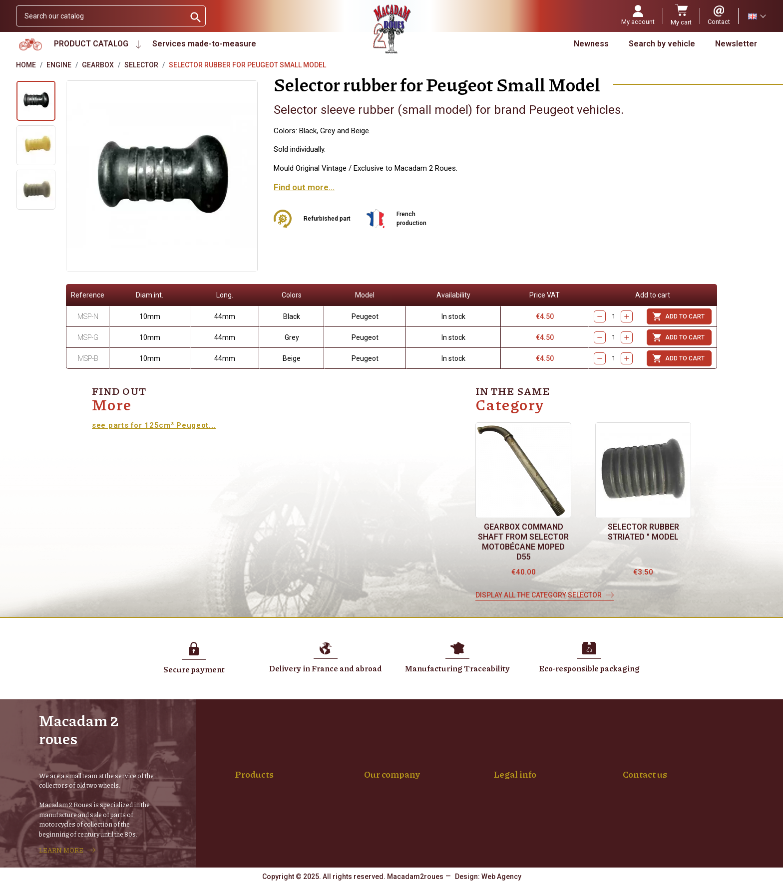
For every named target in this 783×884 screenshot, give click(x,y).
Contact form (644, 831)
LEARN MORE (61, 850)
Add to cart (678, 316)
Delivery (384, 758)
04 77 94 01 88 (646, 810)
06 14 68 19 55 (697, 810)
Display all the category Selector (538, 595)
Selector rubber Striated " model (643, 532)
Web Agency (501, 877)
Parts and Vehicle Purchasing (418, 779)
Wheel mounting (268, 758)
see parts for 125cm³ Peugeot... (154, 425)
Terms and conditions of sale (546, 768)
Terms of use (522, 758)
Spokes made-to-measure (284, 768)
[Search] (100, 16)
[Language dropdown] (756, 16)
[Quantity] (613, 316)
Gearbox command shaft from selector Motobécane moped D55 (523, 542)
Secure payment (398, 768)
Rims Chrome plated (275, 779)
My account (390, 789)
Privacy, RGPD (523, 779)
